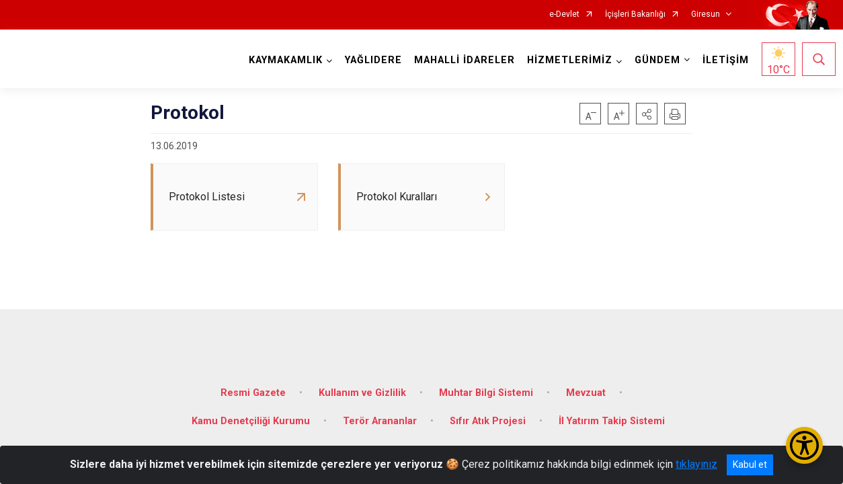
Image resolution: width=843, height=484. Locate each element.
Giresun (705, 14)
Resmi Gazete (253, 385)
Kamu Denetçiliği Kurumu (251, 413)
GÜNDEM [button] (655, 60)
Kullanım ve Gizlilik (362, 385)
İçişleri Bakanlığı (635, 14)
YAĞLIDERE (370, 60)
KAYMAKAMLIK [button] (283, 60)
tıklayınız (696, 464)
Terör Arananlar (380, 413)
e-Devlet (564, 14)
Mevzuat (586, 385)
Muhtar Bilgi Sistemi (486, 385)
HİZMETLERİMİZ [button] (567, 60)
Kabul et (750, 464)
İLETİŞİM (723, 60)
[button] (646, 113)
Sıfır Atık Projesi (488, 413)
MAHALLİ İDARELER (461, 60)
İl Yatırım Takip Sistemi (612, 413)
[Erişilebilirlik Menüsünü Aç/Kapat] (804, 445)
